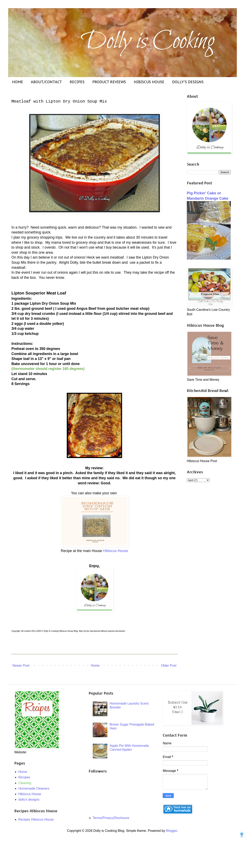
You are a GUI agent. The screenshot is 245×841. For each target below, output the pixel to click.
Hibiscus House (115, 551)
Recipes (24, 777)
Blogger (171, 830)
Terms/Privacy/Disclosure (111, 818)
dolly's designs (29, 799)
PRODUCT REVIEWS (109, 82)
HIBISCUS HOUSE (149, 82)
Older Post (168, 665)
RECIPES (77, 82)
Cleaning (24, 783)
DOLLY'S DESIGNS (188, 82)
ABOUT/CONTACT (46, 82)
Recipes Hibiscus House (36, 819)
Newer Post (20, 665)
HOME (17, 82)
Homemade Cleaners (33, 788)
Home (95, 665)
